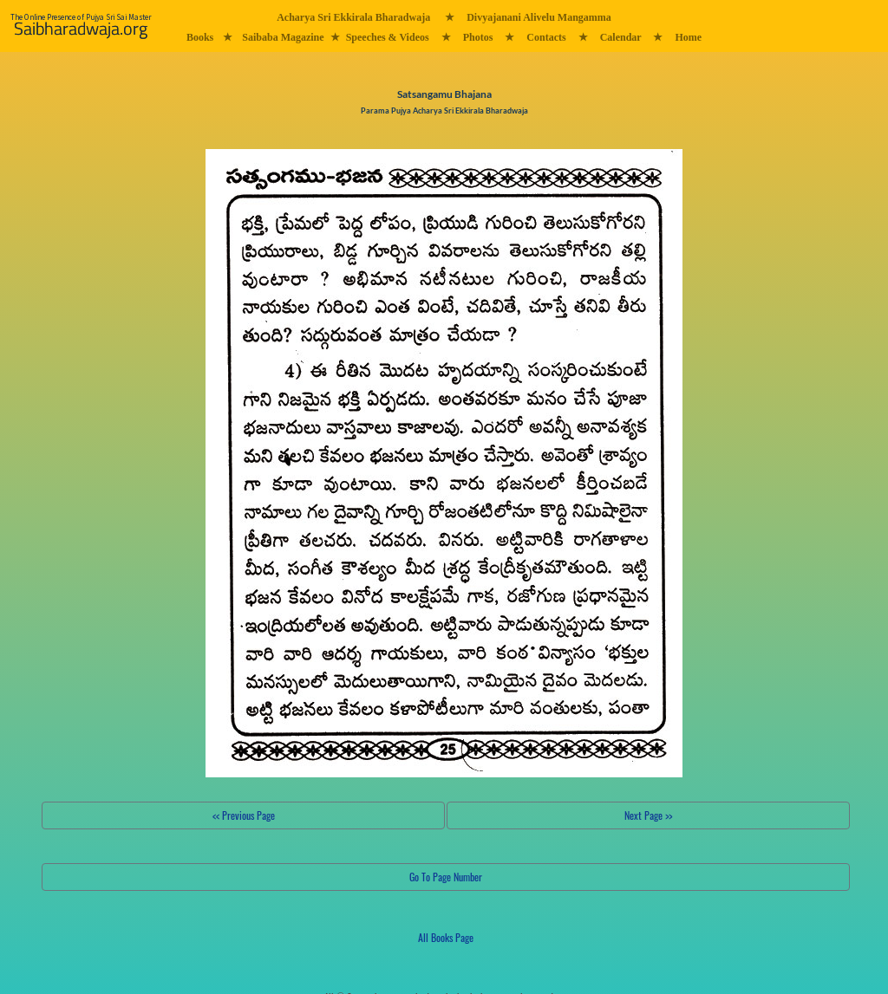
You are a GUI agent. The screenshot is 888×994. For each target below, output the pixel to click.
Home (688, 37)
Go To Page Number (445, 876)
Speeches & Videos (387, 37)
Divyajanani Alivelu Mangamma (539, 17)
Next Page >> (648, 815)
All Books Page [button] (445, 937)
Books (199, 37)
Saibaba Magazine (282, 37)
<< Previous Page (243, 815)
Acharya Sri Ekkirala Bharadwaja (353, 17)
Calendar (621, 37)
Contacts (545, 37)
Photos (478, 37)
